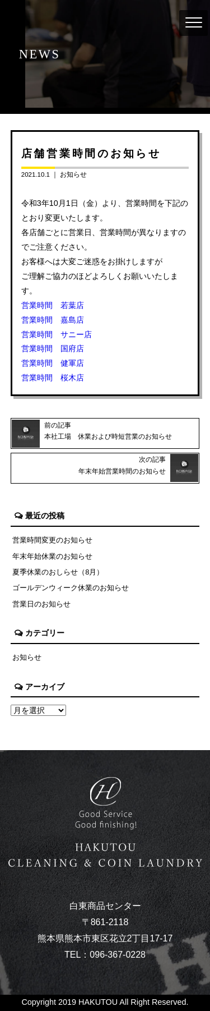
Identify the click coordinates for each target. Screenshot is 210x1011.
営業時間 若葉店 (52, 305)
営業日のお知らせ (41, 604)
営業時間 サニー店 (56, 334)
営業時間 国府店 (52, 348)
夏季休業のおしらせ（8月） (58, 572)
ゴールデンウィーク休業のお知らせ (70, 587)
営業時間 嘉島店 (52, 319)
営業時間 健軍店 (52, 363)
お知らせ (73, 174)
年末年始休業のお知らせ (52, 556)
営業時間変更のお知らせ (52, 540)
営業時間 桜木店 (52, 377)
